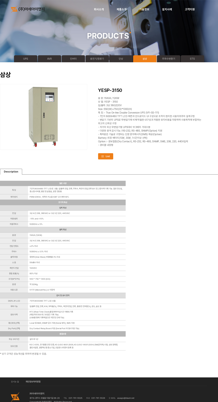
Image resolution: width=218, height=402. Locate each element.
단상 (121, 58)
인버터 (73, 58)
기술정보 (144, 9)
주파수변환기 (168, 58)
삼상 (145, 58)
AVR (49, 58)
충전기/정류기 (97, 58)
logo (30, 9)
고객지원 (190, 9)
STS (192, 58)
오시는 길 (15, 382)
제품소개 (122, 9)
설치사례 (167, 9)
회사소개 (99, 9)
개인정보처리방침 (33, 382)
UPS (25, 58)
